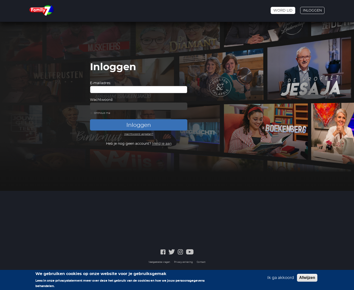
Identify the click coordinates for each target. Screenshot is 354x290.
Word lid (283, 10)
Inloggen (312, 10)
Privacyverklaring (183, 262)
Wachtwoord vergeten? (138, 134)
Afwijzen (307, 278)
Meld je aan (162, 143)
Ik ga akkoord (280, 278)
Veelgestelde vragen (159, 262)
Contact (201, 262)
